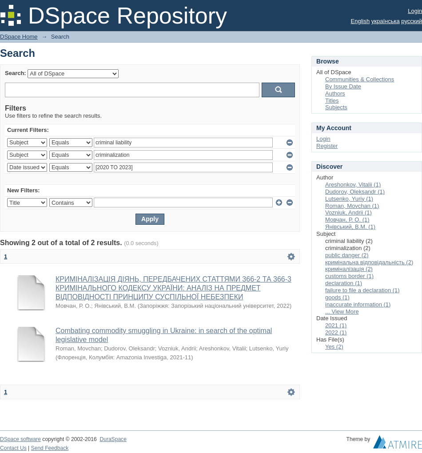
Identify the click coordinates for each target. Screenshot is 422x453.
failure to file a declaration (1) (362, 290)
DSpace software (20, 439)
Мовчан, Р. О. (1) (347, 219)
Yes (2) (334, 346)
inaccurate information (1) (357, 304)
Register (327, 146)
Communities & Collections (359, 79)
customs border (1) (349, 276)
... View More (342, 311)
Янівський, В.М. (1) (350, 226)
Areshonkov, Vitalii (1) (353, 184)
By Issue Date (343, 86)
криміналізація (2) (349, 269)
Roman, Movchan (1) (352, 206)
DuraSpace (113, 439)
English (360, 21)
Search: (15, 73)
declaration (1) (343, 283)
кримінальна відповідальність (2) (369, 262)
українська (385, 21)
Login (415, 11)
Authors (335, 93)
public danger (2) (347, 255)
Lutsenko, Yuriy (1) (349, 198)
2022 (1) (335, 332)
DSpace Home (19, 36)
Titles (332, 100)
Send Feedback (50, 448)
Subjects (336, 107)
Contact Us (13, 448)
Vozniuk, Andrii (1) (348, 212)
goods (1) (337, 297)
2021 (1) (335, 325)
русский (411, 21)
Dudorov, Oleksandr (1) (355, 191)
